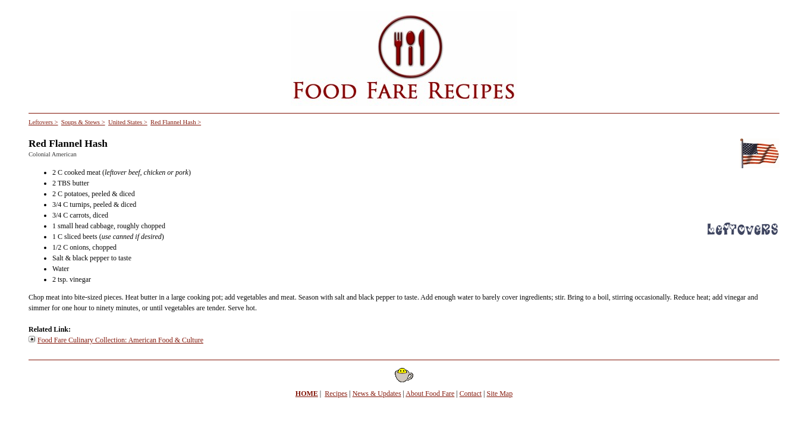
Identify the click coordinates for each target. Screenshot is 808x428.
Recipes (336, 393)
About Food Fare (429, 393)
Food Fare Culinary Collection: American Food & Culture (120, 340)
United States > (127, 122)
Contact (471, 393)
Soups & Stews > (83, 122)
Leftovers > (43, 122)
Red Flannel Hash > (175, 122)
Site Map (500, 393)
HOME (306, 393)
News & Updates (377, 393)
